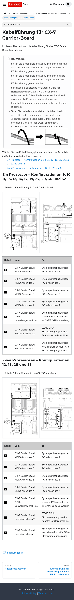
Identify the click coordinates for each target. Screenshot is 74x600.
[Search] (68, 4)
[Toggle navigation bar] (4, 4)
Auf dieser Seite (12, 24)
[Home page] (5, 13)
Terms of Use (45, 593)
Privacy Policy (29, 593)
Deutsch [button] (56, 4)
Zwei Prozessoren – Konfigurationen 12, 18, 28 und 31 (35, 168)
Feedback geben (12, 553)
